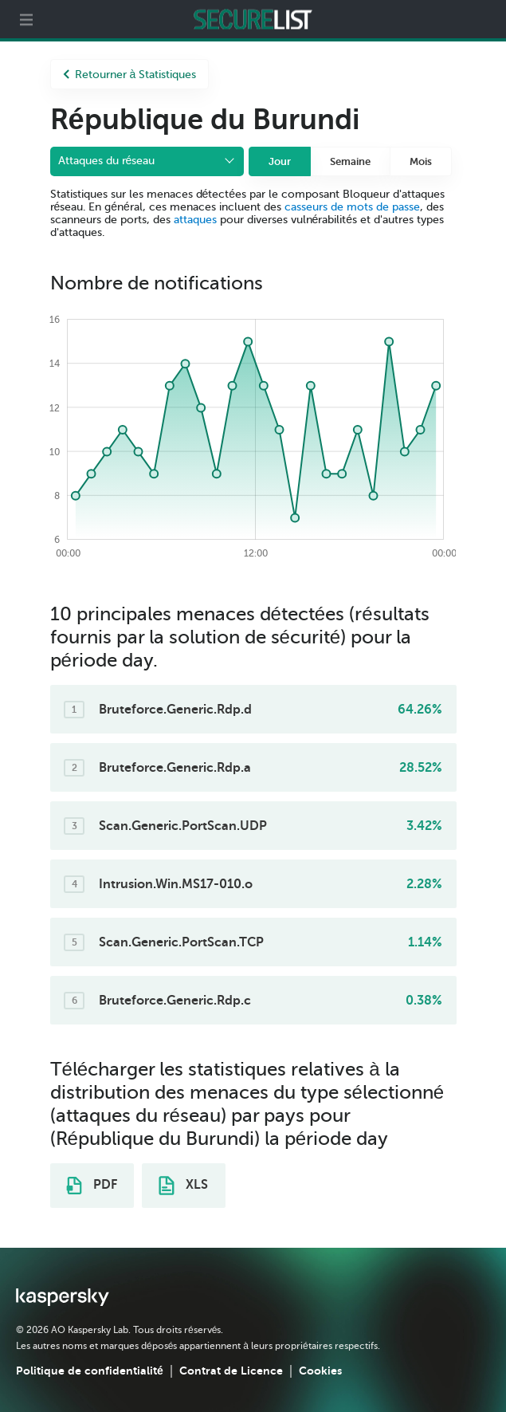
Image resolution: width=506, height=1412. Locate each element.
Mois (421, 161)
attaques (195, 220)
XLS (183, 1186)
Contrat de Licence (231, 1370)
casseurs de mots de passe (352, 207)
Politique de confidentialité (89, 1370)
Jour (280, 161)
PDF (91, 1186)
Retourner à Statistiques (130, 75)
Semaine (350, 161)
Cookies (320, 1370)
